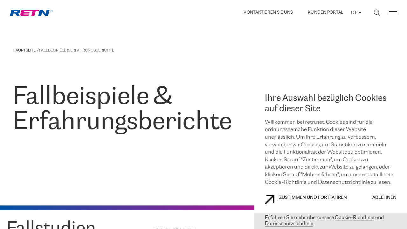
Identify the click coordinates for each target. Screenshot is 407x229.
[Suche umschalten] (377, 13)
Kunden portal (325, 12)
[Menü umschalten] (393, 13)
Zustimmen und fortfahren (306, 199)
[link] (31, 13)
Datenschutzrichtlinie (289, 223)
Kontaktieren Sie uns (268, 12)
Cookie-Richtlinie (354, 217)
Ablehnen (384, 198)
